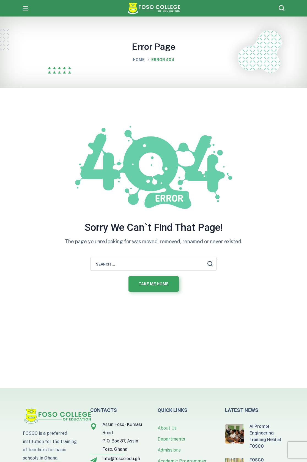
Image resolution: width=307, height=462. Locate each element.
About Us (167, 428)
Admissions (169, 450)
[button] (281, 8)
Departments (171, 439)
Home (139, 60)
